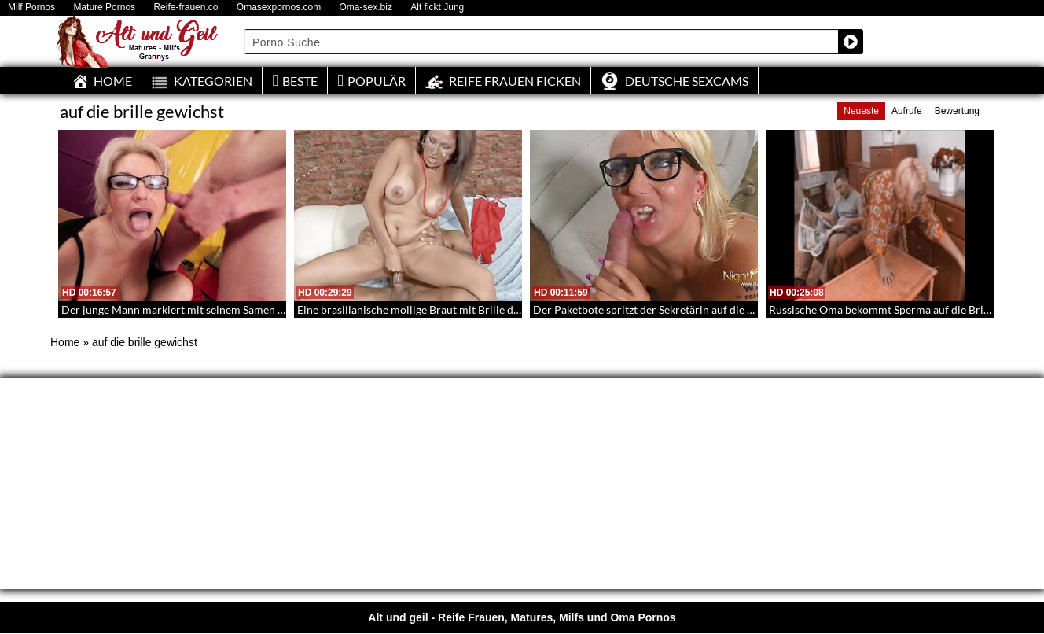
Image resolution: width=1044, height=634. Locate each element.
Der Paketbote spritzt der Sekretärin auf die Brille (653, 309)
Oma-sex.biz (366, 7)
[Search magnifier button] (850, 41)
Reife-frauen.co (185, 7)
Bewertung (957, 110)
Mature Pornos (104, 7)
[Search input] (541, 41)
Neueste (861, 110)
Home (64, 342)
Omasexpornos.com (279, 7)
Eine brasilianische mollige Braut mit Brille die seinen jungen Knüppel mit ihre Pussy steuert (520, 309)
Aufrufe (906, 110)
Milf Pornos (31, 7)
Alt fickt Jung (437, 7)
